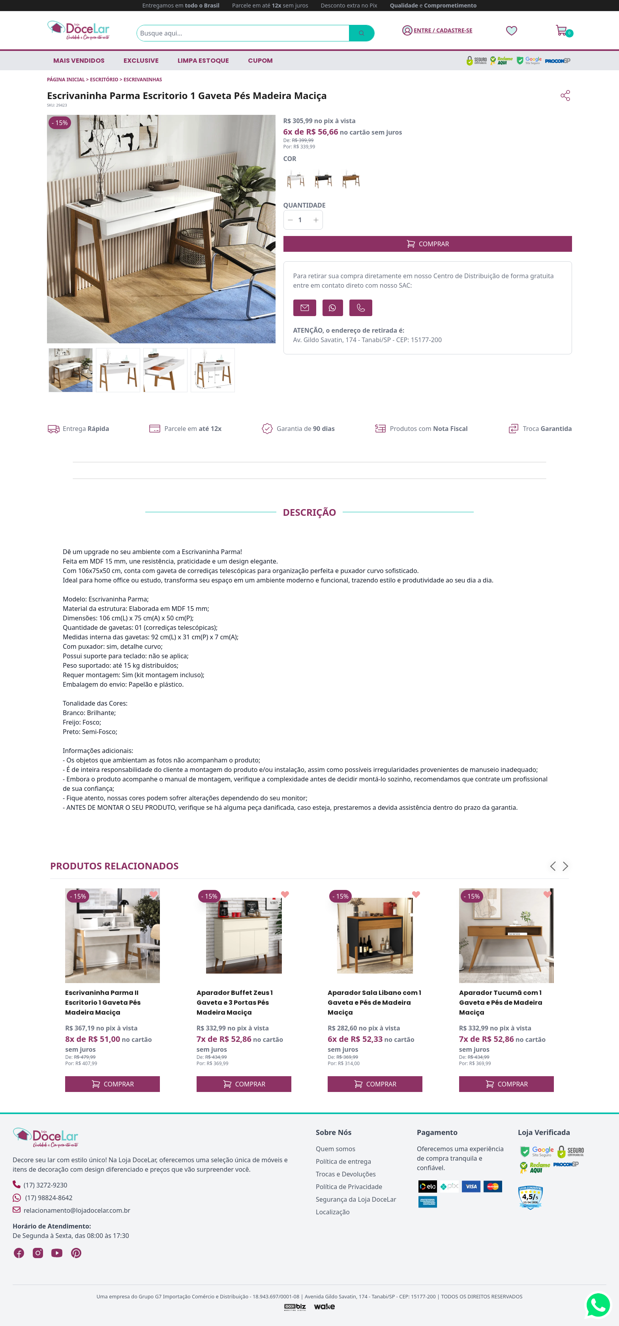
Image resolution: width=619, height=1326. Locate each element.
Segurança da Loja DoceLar (356, 1199)
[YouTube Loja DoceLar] (57, 1253)
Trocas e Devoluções (346, 1174)
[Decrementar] (290, 220)
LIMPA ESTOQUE (203, 60)
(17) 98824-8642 (43, 1197)
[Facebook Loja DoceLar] (19, 1253)
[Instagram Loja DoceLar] (38, 1253)
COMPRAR (427, 244)
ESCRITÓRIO (104, 79)
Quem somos (335, 1148)
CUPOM (260, 60)
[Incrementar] (316, 220)
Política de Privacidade (349, 1186)
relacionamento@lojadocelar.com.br (71, 1210)
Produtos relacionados (114, 865)
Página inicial (66, 79)
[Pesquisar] (360, 33)
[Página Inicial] (78, 30)
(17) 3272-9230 (40, 1184)
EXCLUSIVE (141, 60)
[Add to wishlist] (153, 894)
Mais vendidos (79, 60)
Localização (333, 1212)
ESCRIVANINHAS (143, 79)
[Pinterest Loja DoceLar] (75, 1253)
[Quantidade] (303, 220)
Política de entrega (343, 1161)
